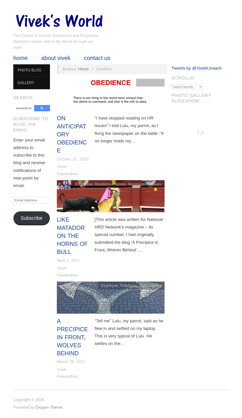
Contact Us (97, 58)
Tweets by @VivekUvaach (196, 68)
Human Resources (130, 184)
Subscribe (31, 218)
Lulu (143, 82)
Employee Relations (93, 184)
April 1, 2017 (68, 260)
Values (155, 82)
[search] (24, 108)
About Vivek (55, 58)
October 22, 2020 (72, 159)
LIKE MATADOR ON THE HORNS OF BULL (72, 235)
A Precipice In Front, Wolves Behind (72, 337)
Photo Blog (29, 70)
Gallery (26, 83)
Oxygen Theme (48, 407)
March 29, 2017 (71, 361)
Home (20, 58)
